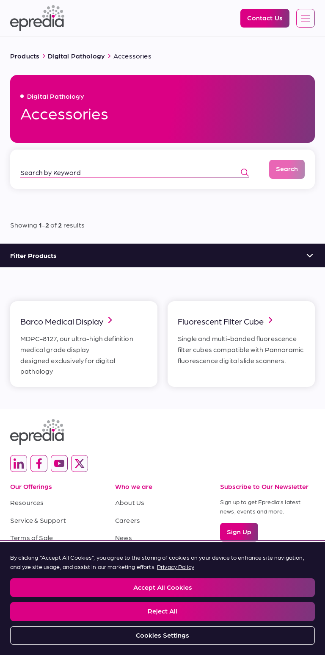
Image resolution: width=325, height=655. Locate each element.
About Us (129, 502)
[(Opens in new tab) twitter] (79, 463)
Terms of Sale (31, 537)
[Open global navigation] (305, 18)
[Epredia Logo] (37, 18)
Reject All (162, 611)
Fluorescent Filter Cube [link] (226, 320)
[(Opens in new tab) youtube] (59, 463)
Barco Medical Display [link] (67, 320)
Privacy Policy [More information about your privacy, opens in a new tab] (175, 566)
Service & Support (38, 520)
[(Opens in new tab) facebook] (39, 463)
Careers (127, 520)
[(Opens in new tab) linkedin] (19, 463)
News (123, 537)
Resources (27, 502)
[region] (162, 598)
